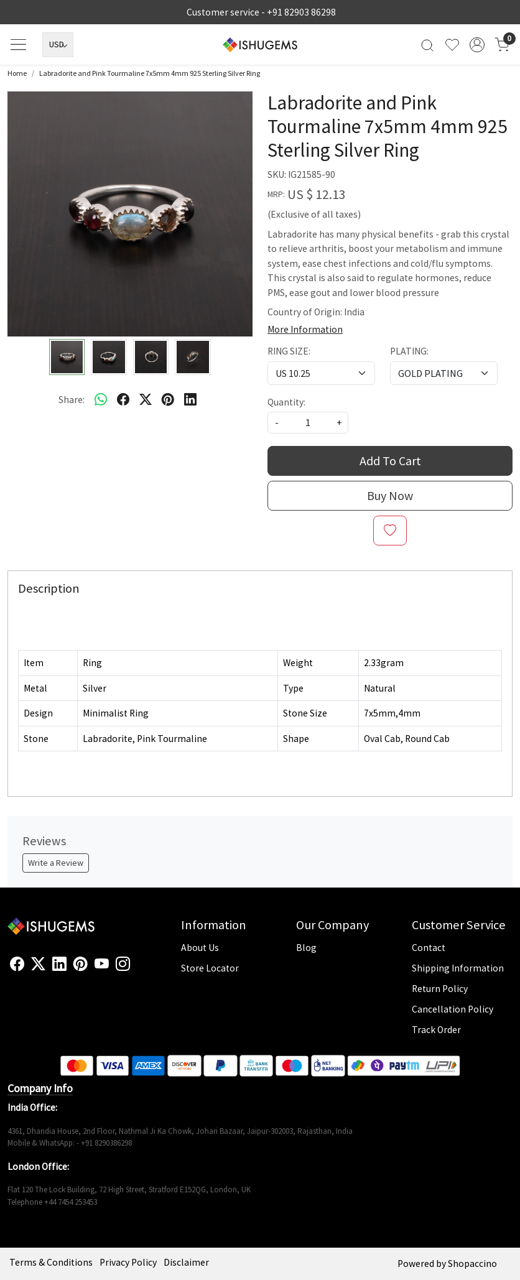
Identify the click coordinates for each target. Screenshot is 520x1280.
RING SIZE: (288, 351)
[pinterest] (168, 399)
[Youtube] (101, 964)
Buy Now (390, 495)
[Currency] (57, 44)
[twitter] (145, 399)
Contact (428, 947)
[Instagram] (122, 964)
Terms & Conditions (51, 1262)
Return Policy (440, 989)
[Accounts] (477, 44)
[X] (38, 964)
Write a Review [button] (55, 862)
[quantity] (307, 423)
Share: (71, 400)
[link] (427, 44)
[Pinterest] (80, 964)
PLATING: (409, 351)
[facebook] (123, 399)
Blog (306, 947)
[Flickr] (136, 969)
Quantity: (286, 402)
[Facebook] (17, 964)
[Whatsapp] (101, 399)
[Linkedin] (59, 964)
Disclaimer (186, 1262)
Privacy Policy (128, 1262)
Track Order (436, 1030)
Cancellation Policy (452, 1009)
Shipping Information (458, 968)
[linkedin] (190, 399)
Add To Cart (390, 460)
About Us (200, 947)
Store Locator (210, 968)
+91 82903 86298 (301, 12)
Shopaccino (472, 1263)
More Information (305, 329)
